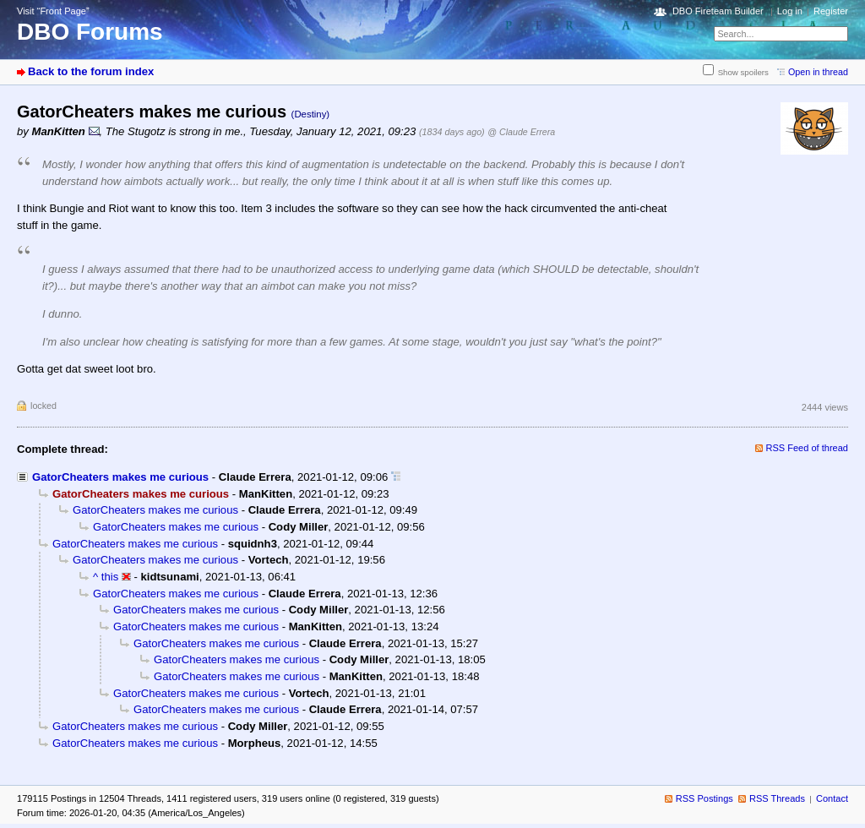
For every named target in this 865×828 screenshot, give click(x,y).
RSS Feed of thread (807, 448)
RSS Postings (704, 798)
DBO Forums (90, 32)
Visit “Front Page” (53, 11)
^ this (105, 576)
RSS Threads (777, 798)
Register (830, 11)
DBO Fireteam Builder (718, 11)
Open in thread (818, 72)
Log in (789, 11)
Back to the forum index (91, 71)
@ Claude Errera (521, 132)
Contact (832, 798)
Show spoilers (743, 72)
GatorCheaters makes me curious (120, 477)
